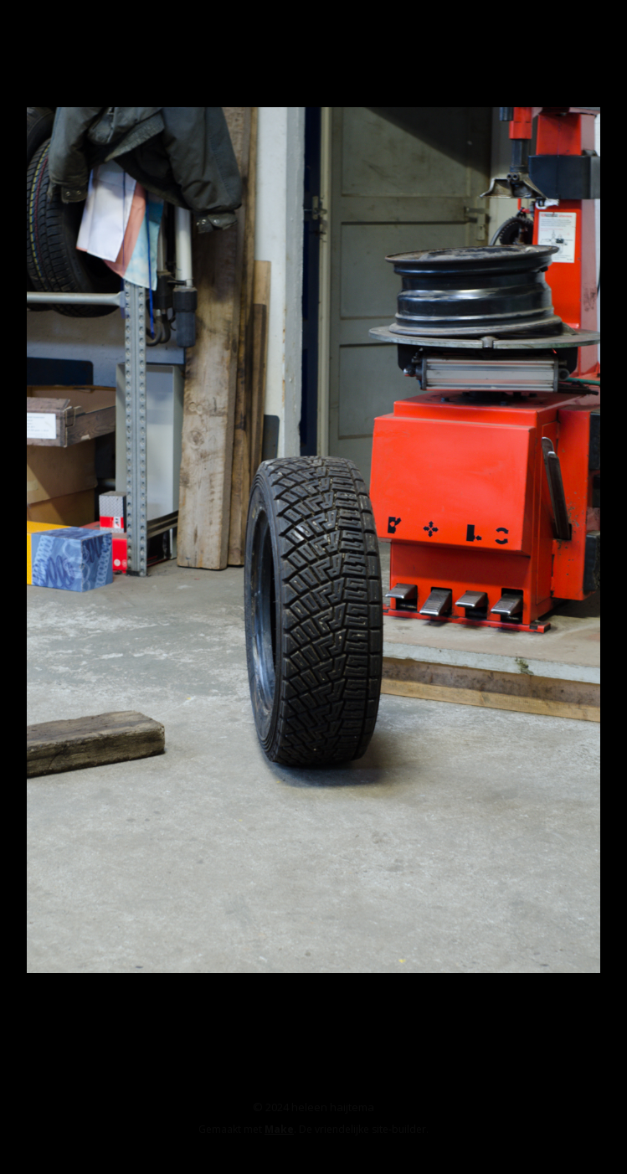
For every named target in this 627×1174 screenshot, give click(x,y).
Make (279, 1129)
